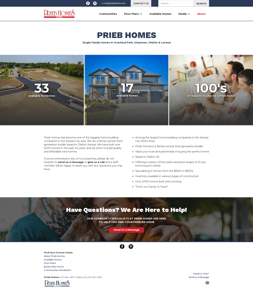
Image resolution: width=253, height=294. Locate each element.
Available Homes (160, 13)
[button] (133, 14)
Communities (108, 13)
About (201, 13)
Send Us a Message (126, 229)
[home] (59, 12)
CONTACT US (141, 3)
